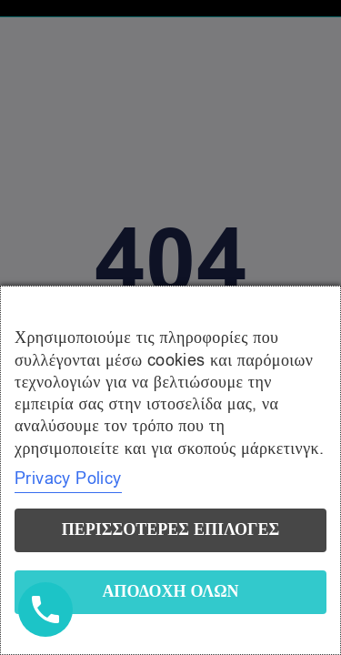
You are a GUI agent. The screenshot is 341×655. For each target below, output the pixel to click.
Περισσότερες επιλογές (170, 530)
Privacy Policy (68, 478)
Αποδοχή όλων (170, 591)
